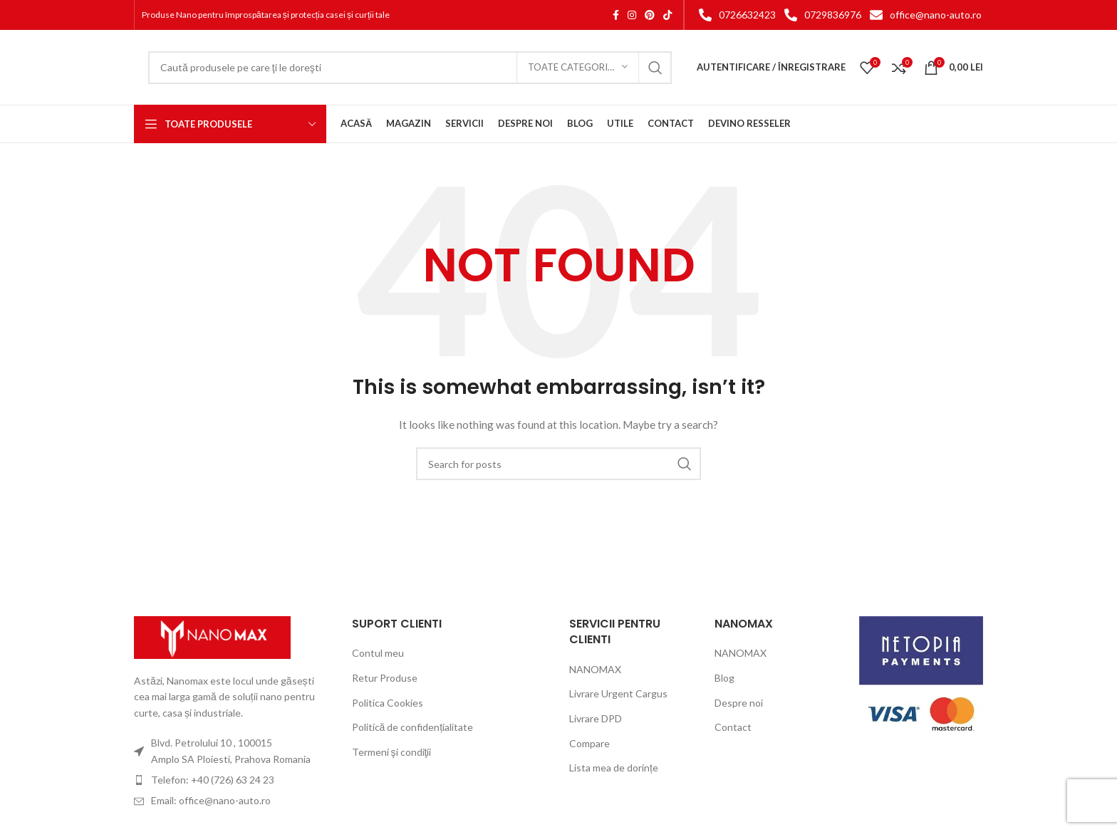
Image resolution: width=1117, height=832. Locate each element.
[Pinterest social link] (649, 15)
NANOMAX (595, 669)
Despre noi (739, 703)
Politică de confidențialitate (413, 727)
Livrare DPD (595, 718)
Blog (724, 678)
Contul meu (378, 653)
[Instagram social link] (631, 15)
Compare (589, 743)
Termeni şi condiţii (392, 752)
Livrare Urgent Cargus (618, 693)
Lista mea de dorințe (613, 767)
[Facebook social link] (615, 15)
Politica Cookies (387, 703)
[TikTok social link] (667, 15)
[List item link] (734, 15)
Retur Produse (384, 678)
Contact (733, 727)
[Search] (410, 67)
